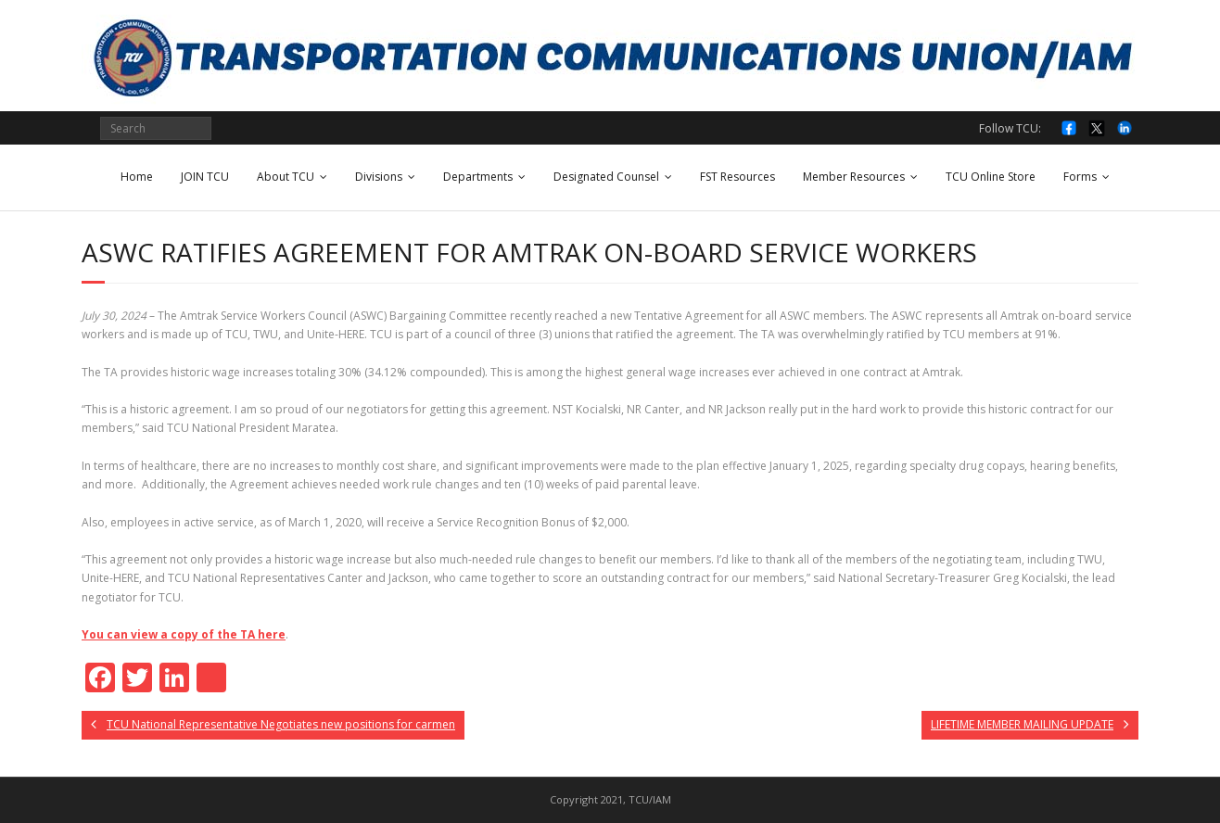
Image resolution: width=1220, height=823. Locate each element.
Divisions (378, 176)
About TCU (285, 176)
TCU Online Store (991, 176)
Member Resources (854, 176)
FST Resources (737, 176)
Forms (1080, 176)
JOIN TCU (205, 176)
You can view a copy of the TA (184, 634)
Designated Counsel (606, 176)
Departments (478, 176)
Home (137, 176)
